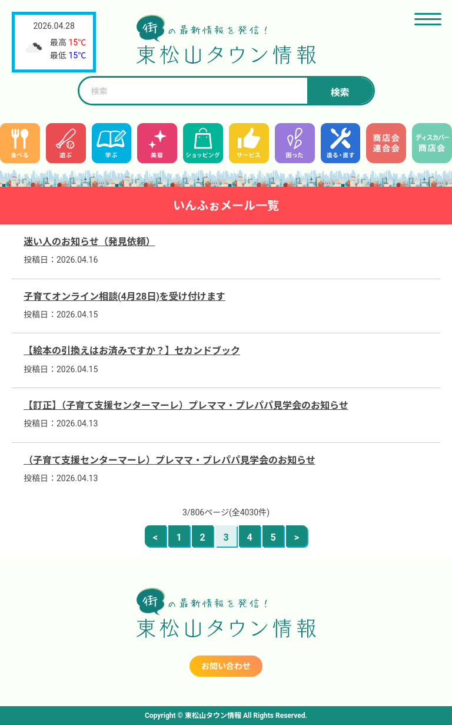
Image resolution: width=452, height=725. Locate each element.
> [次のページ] (296, 537)
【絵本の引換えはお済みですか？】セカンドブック (132, 350)
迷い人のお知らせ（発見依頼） (89, 241)
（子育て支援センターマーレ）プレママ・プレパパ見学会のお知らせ (169, 460)
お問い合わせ (226, 666)
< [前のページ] (155, 537)
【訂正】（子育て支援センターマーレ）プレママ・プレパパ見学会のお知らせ (186, 405)
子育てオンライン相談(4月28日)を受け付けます (124, 296)
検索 (339, 92)
